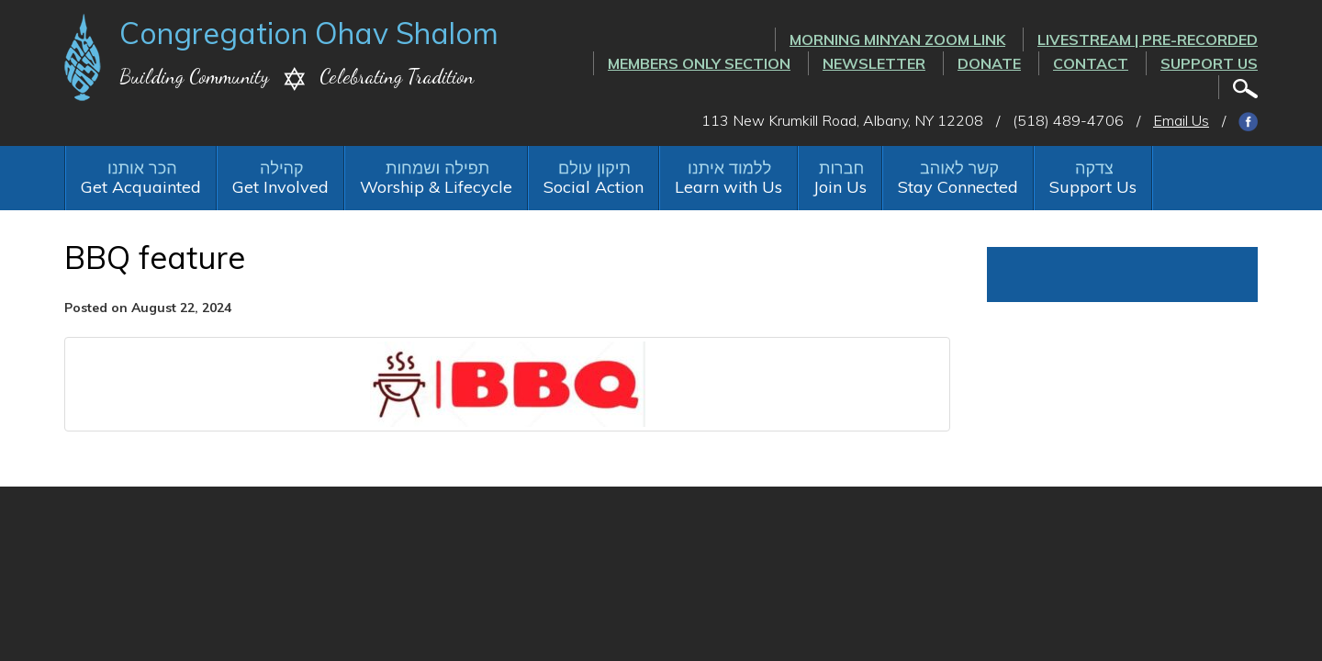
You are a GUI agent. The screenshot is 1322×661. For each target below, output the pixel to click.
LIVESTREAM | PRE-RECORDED (1147, 39)
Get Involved (280, 186)
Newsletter (874, 63)
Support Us (1209, 63)
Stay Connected (958, 186)
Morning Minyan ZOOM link (897, 39)
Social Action (593, 186)
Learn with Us (728, 186)
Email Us (1181, 120)
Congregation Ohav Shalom (309, 33)
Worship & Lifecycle (436, 186)
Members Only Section (699, 63)
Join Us (840, 186)
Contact (1090, 63)
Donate (989, 63)
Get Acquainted (141, 186)
